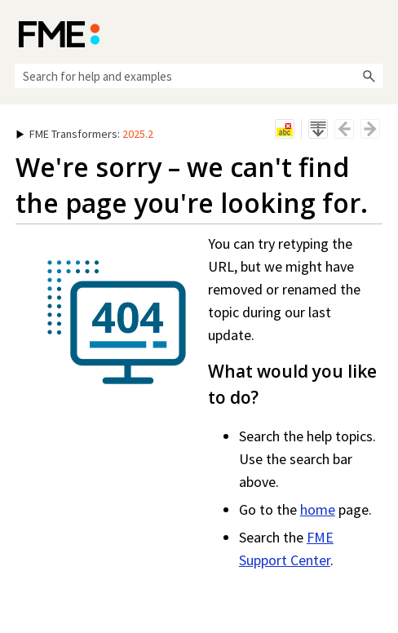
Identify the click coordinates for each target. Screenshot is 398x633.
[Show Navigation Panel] (374, 32)
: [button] (84, 133)
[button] (368, 76)
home (317, 509)
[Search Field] (199, 76)
